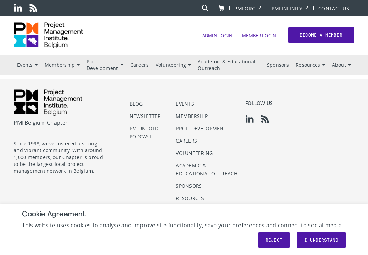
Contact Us (333, 8)
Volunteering (173, 68)
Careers (139, 68)
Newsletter (145, 116)
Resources (310, 68)
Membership (62, 68)
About (341, 68)
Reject (274, 240)
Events (27, 68)
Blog (136, 103)
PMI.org (244, 8)
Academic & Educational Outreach (226, 68)
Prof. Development (105, 68)
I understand (321, 240)
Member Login (257, 37)
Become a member (321, 37)
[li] (18, 8)
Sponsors (278, 68)
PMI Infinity (287, 8)
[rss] (33, 8)
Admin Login (211, 37)
